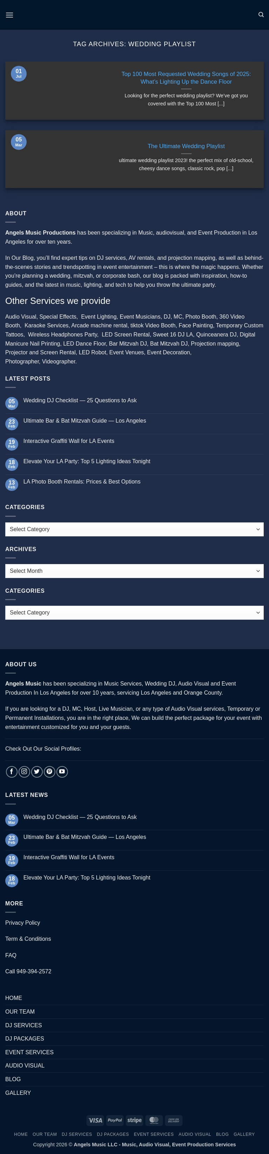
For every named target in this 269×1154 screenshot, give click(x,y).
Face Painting (196, 325)
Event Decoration (168, 352)
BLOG (13, 1079)
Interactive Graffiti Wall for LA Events (69, 441)
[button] (9, 14)
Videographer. (59, 361)
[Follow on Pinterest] (49, 772)
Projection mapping (215, 344)
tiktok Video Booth (153, 325)
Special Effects (58, 317)
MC (178, 317)
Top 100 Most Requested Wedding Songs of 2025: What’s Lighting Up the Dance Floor (186, 78)
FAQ (10, 955)
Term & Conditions (28, 939)
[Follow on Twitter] (37, 772)
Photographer (22, 361)
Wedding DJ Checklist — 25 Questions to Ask (80, 400)
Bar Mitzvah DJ (128, 344)
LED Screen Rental (126, 335)
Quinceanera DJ (216, 335)
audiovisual (170, 233)
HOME (13, 998)
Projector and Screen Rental (40, 352)
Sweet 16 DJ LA (173, 335)
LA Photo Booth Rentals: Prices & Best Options (81, 482)
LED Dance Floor (84, 344)
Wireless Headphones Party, (63, 335)
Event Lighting (98, 317)
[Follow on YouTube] (62, 772)
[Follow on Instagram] (24, 772)
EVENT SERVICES (29, 1052)
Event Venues (126, 352)
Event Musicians (140, 317)
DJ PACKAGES (24, 1039)
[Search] (261, 14)
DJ (167, 317)
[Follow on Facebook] (12, 772)
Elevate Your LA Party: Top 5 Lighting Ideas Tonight (86, 461)
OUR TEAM (20, 1012)
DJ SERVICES (23, 1025)
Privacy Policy (22, 923)
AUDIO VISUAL (24, 1066)
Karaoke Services (46, 325)
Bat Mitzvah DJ (169, 344)
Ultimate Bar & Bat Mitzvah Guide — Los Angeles (84, 421)
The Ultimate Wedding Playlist (186, 146)
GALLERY (18, 1093)
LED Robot (92, 352)
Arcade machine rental (99, 325)
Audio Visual (20, 317)
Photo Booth (200, 317)
